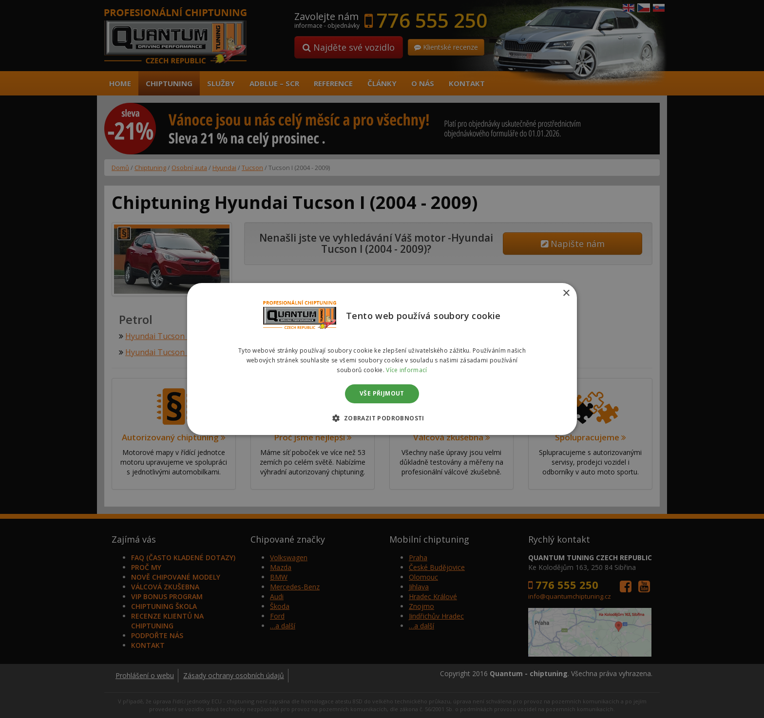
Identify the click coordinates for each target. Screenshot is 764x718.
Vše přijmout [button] (382, 394)
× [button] (566, 293)
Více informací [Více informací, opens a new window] (406, 370)
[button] (382, 418)
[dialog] (382, 359)
